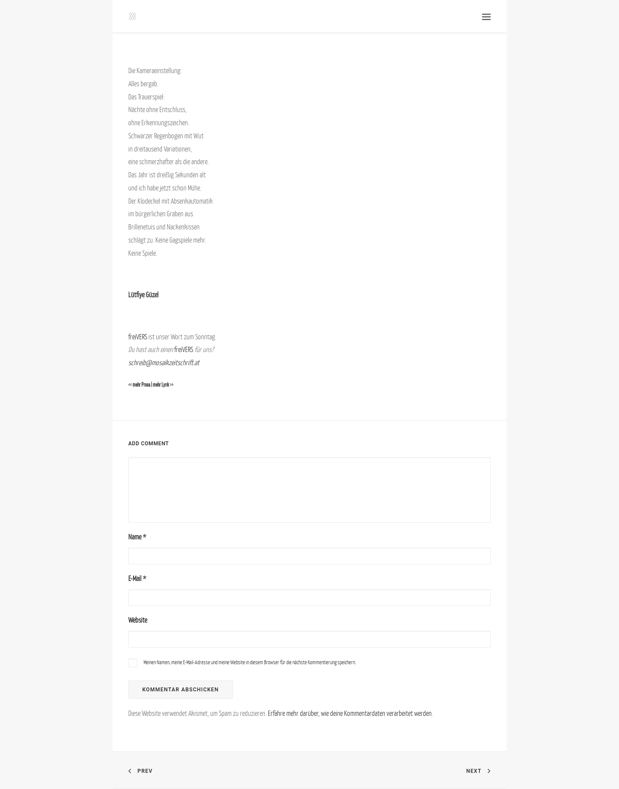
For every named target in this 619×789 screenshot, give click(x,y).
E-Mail (137, 578)
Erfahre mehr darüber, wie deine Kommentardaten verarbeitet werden (350, 713)
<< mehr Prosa (139, 385)
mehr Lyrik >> (163, 385)
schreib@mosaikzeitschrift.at (163, 362)
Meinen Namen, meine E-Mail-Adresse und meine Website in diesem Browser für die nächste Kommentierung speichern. (250, 662)
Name (137, 536)
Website (137, 620)
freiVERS (137, 336)
